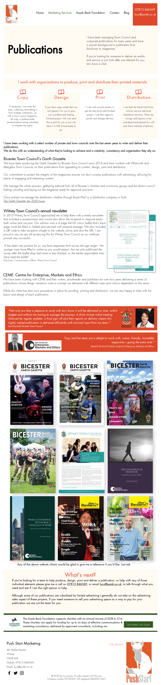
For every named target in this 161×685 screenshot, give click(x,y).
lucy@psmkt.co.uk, (111, 584)
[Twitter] (15, 673)
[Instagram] (21, 673)
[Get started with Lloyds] (138, 624)
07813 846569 (77, 584)
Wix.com (98, 675)
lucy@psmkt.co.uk (23, 666)
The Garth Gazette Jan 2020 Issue (24, 201)
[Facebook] (9, 673)
